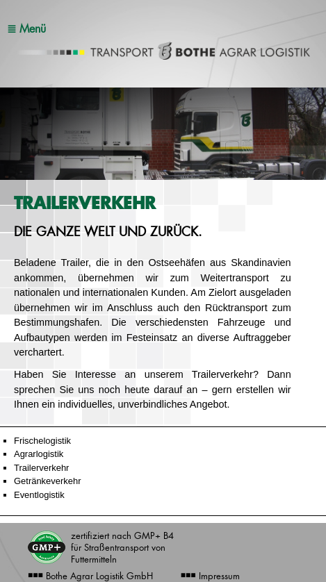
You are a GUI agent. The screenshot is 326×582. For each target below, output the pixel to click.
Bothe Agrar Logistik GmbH (90, 575)
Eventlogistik (39, 495)
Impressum (210, 575)
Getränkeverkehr (47, 481)
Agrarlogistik (38, 454)
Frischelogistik (42, 440)
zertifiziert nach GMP (122, 547)
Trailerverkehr (41, 468)
